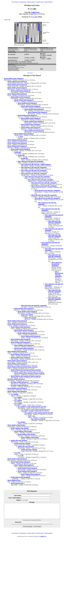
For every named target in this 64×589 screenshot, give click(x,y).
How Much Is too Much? (38, 419)
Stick (36, 539)
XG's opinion (14, 394)
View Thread (15, 1)
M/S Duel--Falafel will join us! (16, 379)
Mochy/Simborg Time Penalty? (16, 425)
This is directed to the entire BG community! (30, 161)
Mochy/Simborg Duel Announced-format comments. (22, 367)
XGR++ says (31, 416)
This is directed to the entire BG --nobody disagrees (36, 164)
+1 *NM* (20, 136)
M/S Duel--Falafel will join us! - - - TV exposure (24, 382)
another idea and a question (19, 440)
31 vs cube (34, 17)
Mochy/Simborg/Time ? (14, 480)
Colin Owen (35, 12)
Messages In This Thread (32, 75)
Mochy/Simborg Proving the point (34, 130)
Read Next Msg (48, 1)
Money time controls (27, 314)
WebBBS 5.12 (43, 539)
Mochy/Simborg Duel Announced (13, 78)
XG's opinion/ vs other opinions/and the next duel (32, 406)
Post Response (22, 1)
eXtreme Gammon (30, 72)
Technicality (17, 152)
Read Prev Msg (39, 1)
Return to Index (31, 1)
